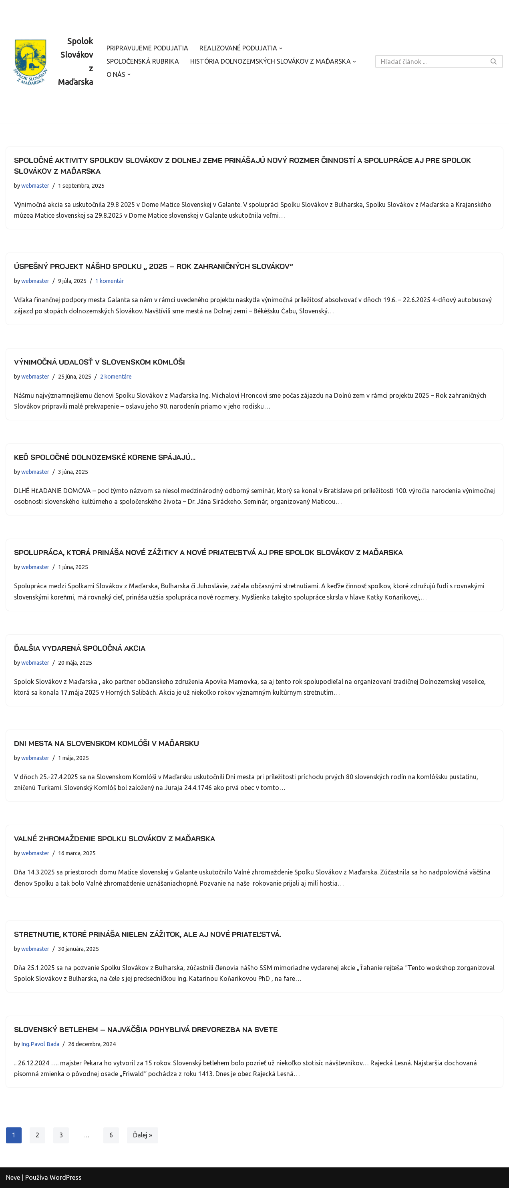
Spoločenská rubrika (143, 61)
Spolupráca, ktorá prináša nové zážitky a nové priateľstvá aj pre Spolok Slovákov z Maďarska (208, 552)
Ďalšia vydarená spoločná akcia (79, 648)
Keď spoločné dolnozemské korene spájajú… (104, 457)
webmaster (35, 185)
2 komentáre (116, 376)
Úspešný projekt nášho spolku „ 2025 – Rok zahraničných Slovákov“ (153, 266)
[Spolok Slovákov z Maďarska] (49, 61)
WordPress (66, 1178)
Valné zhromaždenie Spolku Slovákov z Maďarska (114, 839)
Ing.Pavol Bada (40, 1045)
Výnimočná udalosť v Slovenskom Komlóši (99, 362)
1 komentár (109, 281)
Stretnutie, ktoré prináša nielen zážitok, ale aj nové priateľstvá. (147, 935)
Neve (13, 1178)
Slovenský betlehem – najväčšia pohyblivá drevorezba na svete (146, 1030)
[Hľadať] (430, 61)
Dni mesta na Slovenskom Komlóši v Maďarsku (106, 743)
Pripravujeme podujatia (148, 48)
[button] (281, 48)
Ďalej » (142, 1136)
